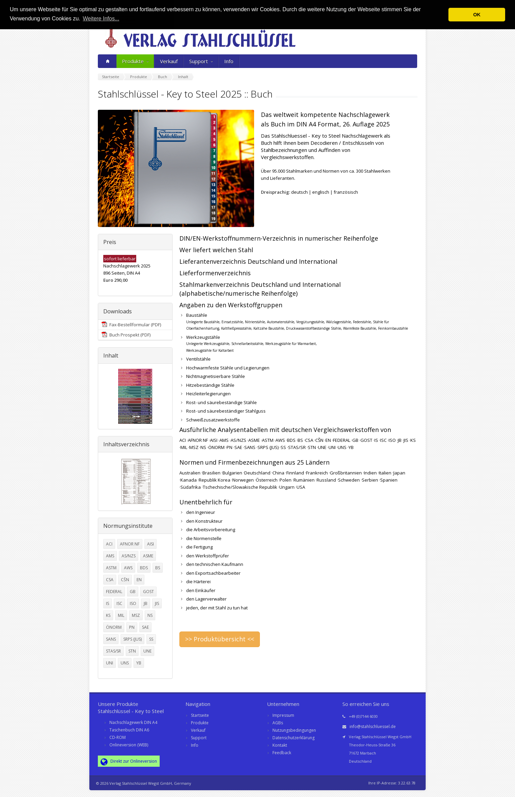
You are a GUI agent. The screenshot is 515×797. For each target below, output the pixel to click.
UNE (147, 651)
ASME (148, 556)
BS (157, 568)
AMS (110, 556)
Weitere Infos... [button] (101, 18)
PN (132, 627)
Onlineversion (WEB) (128, 745)
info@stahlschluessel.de (373, 726)
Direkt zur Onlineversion (129, 762)
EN (139, 580)
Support (201, 61)
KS (108, 615)
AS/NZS (129, 556)
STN (132, 651)
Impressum (283, 715)
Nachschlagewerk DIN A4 (133, 722)
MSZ (136, 615)
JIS (157, 603)
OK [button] (477, 14)
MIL (121, 615)
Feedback (281, 753)
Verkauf (169, 61)
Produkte (135, 61)
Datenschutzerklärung (293, 738)
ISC (119, 603)
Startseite (200, 715)
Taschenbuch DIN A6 (129, 730)
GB (133, 591)
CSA (109, 580)
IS (107, 603)
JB (145, 603)
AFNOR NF (130, 544)
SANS (111, 639)
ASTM (111, 568)
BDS (144, 568)
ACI (109, 544)
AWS (128, 568)
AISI (150, 544)
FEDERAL (114, 591)
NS (150, 615)
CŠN (125, 580)
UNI (109, 663)
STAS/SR (113, 651)
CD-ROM (117, 737)
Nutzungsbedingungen (294, 730)
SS (151, 639)
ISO (133, 603)
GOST (148, 591)
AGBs (277, 723)
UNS (125, 663)
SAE (145, 627)
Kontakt (279, 745)
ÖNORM (114, 627)
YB (138, 663)
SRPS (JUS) (132, 639)
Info (228, 61)
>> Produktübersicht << (219, 639)
